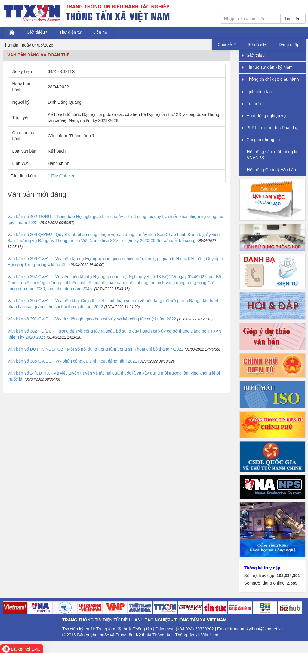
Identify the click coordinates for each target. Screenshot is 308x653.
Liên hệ (100, 32)
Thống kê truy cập (262, 568)
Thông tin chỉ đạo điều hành (270, 79)
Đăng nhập (289, 44)
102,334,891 (288, 575)
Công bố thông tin (261, 139)
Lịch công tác (257, 91)
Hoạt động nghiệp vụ (264, 115)
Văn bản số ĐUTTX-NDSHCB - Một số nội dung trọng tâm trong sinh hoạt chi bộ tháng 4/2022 (95, 349)
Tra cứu (251, 103)
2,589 (292, 583)
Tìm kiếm (293, 18)
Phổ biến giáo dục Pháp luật (271, 127)
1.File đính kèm (62, 175)
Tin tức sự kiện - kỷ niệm (267, 67)
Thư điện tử (70, 32)
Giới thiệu (36, 32)
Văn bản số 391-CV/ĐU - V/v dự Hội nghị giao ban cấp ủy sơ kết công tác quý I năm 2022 (92, 319)
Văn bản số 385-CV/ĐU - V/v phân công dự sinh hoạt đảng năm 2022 (72, 361)
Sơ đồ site (257, 44)
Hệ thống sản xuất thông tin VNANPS (273, 154)
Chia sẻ (225, 44)
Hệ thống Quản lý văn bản (271, 169)
